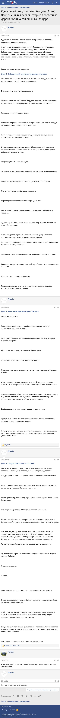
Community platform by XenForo (19, 714)
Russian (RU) (7, 706)
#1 (58, 36)
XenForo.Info (15, 716)
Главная (12, 710)
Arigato (5, 22)
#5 (58, 681)
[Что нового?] (52, 2)
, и (12, 645)
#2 (58, 307)
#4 (58, 660)
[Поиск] (57, 2)
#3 (58, 459)
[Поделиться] (55, 36)
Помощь (4, 710)
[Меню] (3, 2)
